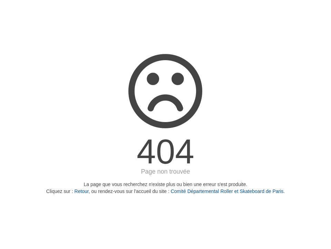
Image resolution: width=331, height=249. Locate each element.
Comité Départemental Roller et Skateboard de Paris (227, 191)
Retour (82, 191)
